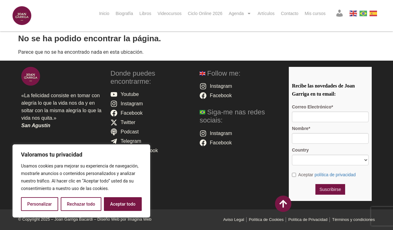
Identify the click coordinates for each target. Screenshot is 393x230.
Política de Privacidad (307, 219)
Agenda (240, 13)
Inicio (104, 13)
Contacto (290, 13)
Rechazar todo (81, 204)
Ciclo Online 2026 (205, 13)
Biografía (124, 13)
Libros (145, 13)
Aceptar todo (122, 204)
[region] (81, 181)
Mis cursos (315, 13)
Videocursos (170, 13)
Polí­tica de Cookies (266, 219)
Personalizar (39, 204)
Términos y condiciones (353, 219)
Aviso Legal (233, 219)
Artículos (266, 13)
